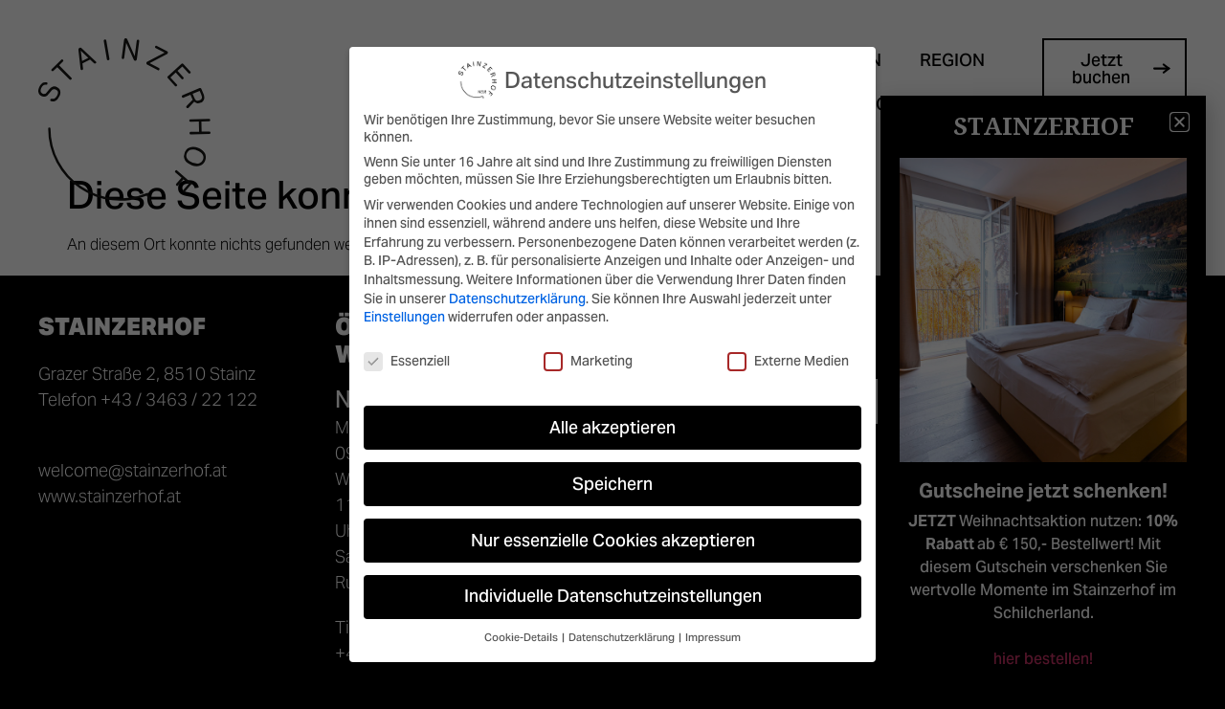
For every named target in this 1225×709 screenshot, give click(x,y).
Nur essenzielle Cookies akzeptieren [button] (613, 540)
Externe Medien (788, 360)
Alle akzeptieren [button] (612, 427)
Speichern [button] (612, 484)
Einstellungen (404, 316)
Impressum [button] (713, 637)
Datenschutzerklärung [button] (622, 637)
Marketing (588, 360)
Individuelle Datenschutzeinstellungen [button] (613, 596)
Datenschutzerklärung (517, 298)
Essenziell (407, 360)
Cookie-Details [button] (522, 637)
